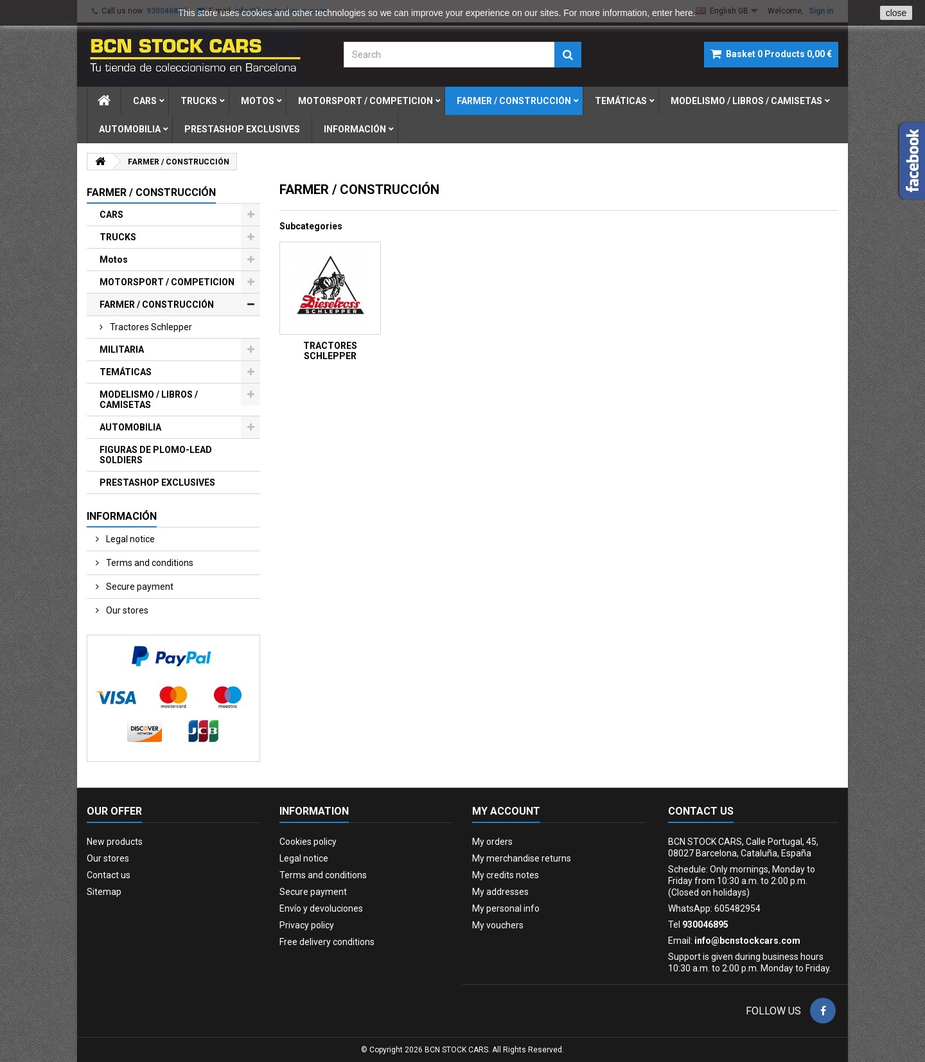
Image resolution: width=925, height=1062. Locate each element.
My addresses (500, 892)
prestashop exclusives (242, 129)
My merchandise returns (521, 858)
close (896, 13)
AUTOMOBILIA (130, 427)
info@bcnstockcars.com (747, 940)
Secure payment (138, 586)
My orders (492, 841)
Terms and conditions (148, 563)
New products (115, 841)
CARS (111, 214)
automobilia (130, 129)
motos (257, 101)
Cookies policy (308, 841)
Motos (114, 259)
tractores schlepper (150, 327)
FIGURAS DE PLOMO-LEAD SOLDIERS (156, 455)
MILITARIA (122, 349)
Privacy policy (306, 925)
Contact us (108, 875)
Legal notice (129, 539)
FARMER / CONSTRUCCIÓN (157, 304)
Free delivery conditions (326, 942)
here (684, 13)
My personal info (506, 908)
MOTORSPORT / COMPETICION (167, 282)
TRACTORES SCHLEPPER (330, 351)
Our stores (126, 610)
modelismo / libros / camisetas (746, 101)
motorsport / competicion (365, 101)
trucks (199, 101)
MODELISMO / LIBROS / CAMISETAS (149, 399)
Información (355, 129)
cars (145, 101)
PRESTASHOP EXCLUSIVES (157, 482)
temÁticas (621, 101)
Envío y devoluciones (321, 908)
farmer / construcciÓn (514, 101)
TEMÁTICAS (126, 372)
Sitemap (104, 892)
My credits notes (505, 875)
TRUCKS (118, 237)
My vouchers (498, 925)
